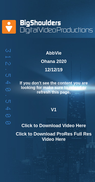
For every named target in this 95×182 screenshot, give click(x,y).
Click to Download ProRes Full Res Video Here (53, 136)
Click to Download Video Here (54, 125)
